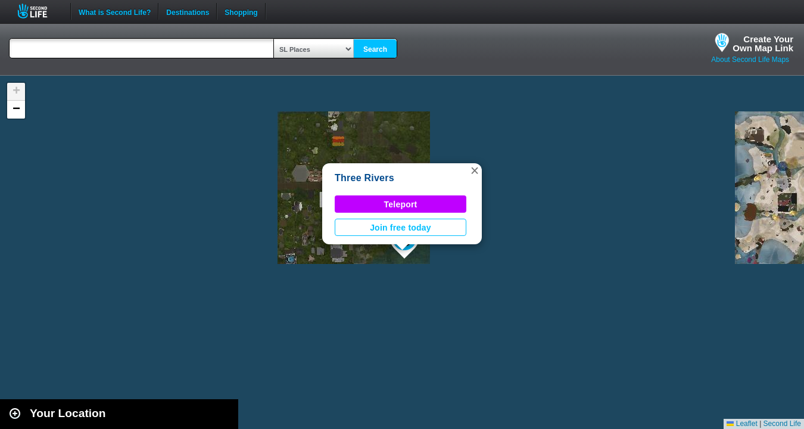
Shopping (241, 11)
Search (375, 49)
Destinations (187, 11)
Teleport (400, 204)
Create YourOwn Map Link (763, 43)
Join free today (400, 227)
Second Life (39, 11)
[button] (475, 170)
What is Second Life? (115, 11)
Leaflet (742, 423)
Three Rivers (364, 178)
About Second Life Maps (750, 59)
